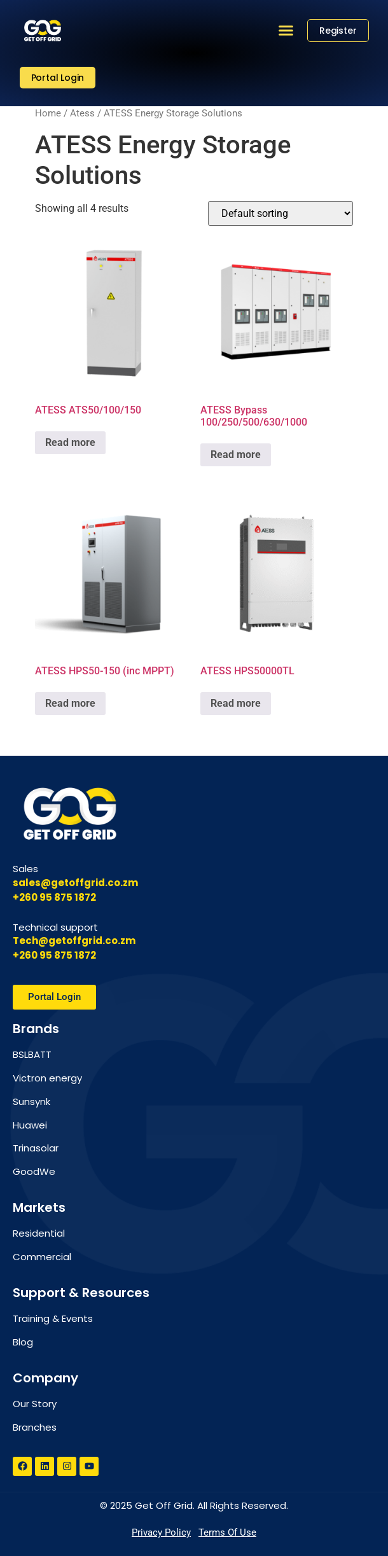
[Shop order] (280, 213)
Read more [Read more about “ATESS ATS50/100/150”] (70, 442)
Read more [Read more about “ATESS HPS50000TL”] (236, 703)
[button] (286, 30)
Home (48, 113)
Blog (23, 1342)
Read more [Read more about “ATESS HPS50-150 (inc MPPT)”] (70, 703)
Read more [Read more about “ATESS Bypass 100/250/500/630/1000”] (236, 454)
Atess (82, 113)
